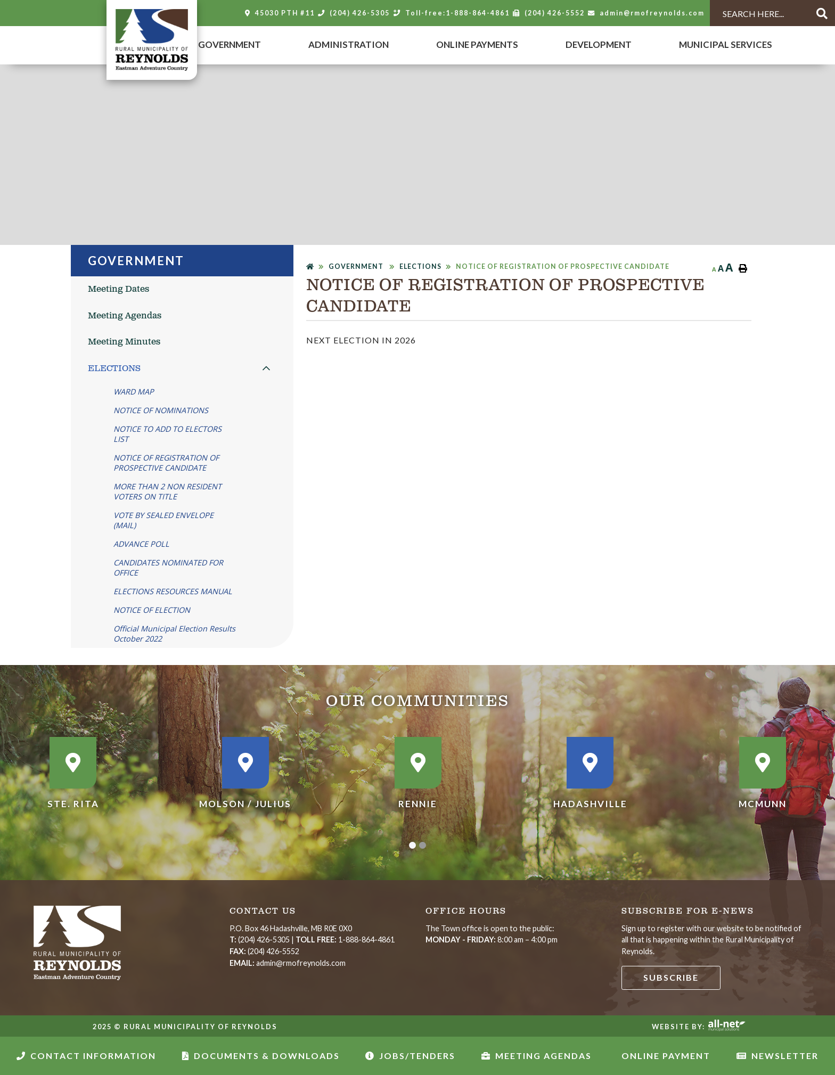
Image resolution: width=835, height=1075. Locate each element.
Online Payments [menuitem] (477, 44)
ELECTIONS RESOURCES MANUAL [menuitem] (172, 591)
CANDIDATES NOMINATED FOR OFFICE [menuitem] (168, 567)
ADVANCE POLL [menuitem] (141, 544)
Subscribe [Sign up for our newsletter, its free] (671, 977)
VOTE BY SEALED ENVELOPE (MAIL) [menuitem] (163, 520)
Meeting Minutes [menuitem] (124, 342)
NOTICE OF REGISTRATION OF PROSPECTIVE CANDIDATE (562, 266)
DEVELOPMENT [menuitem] (599, 44)
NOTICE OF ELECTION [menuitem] (151, 610)
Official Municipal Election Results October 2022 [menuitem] (174, 633)
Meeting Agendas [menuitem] (124, 316)
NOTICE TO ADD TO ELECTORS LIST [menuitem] (167, 434)
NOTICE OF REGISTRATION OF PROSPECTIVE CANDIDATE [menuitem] (166, 463)
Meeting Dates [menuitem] (118, 289)
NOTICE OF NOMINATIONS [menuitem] (160, 410)
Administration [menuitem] (348, 44)
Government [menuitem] (229, 44)
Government (357, 266)
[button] (266, 368)
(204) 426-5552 (264, 951)
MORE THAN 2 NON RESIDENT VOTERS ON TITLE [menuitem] (167, 491)
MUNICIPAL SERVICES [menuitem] (725, 44)
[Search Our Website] (757, 14)
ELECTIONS (420, 266)
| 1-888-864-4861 (312, 939)
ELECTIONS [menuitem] (114, 368)
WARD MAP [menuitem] (133, 392)
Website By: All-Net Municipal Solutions (727, 1025)
